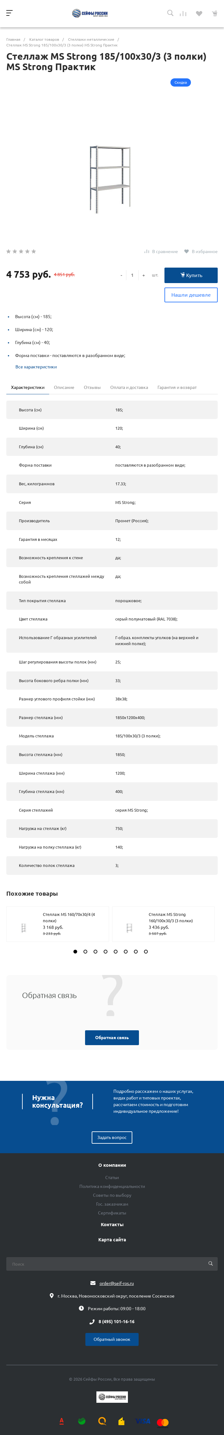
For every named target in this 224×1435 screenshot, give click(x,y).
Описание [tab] (64, 387)
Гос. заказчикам (112, 1204)
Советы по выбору (112, 1195)
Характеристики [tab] (27, 387)
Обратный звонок (112, 1339)
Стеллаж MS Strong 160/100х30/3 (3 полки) (171, 917)
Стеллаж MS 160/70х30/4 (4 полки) (69, 917)
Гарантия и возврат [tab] (177, 387)
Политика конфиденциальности (112, 1186)
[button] (75, 951)
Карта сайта (112, 1239)
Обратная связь (112, 1037)
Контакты (112, 1224)
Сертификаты (112, 1212)
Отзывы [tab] (92, 387)
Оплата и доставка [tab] (129, 387)
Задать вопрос (112, 1137)
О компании (112, 1165)
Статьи (112, 1177)
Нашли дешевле (191, 295)
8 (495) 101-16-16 (117, 1321)
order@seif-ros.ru (117, 1283)
